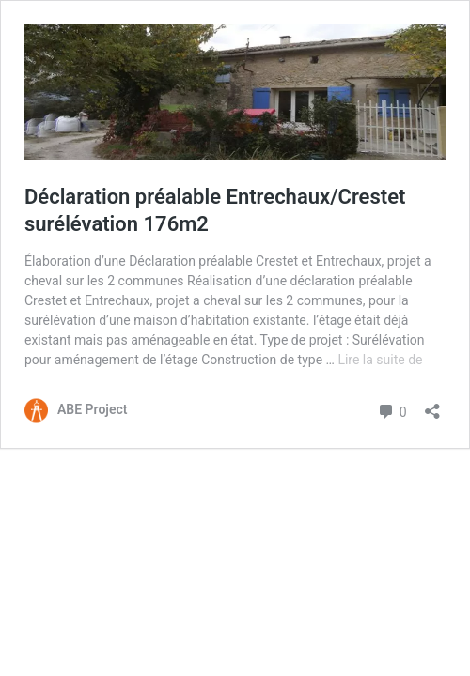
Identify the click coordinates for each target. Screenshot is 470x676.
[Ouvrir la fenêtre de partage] (432, 405)
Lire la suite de (379, 359)
